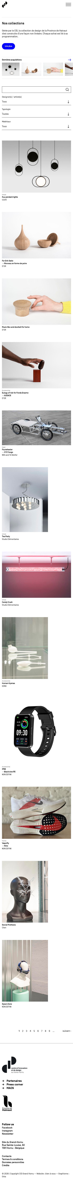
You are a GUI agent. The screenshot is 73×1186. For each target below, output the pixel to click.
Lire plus (8, 46)
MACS (10, 1088)
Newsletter (7, 1133)
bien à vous (50, 1173)
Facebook (7, 1127)
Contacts (6, 1156)
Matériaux (6, 121)
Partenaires (14, 1081)
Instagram (7, 1130)
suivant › (67, 1031)
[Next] (68, 60)
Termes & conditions (12, 1159)
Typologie (6, 109)
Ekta (4, 1176)
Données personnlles (13, 1162)
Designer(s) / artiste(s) (12, 97)
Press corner (15, 1084)
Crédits (5, 1165)
